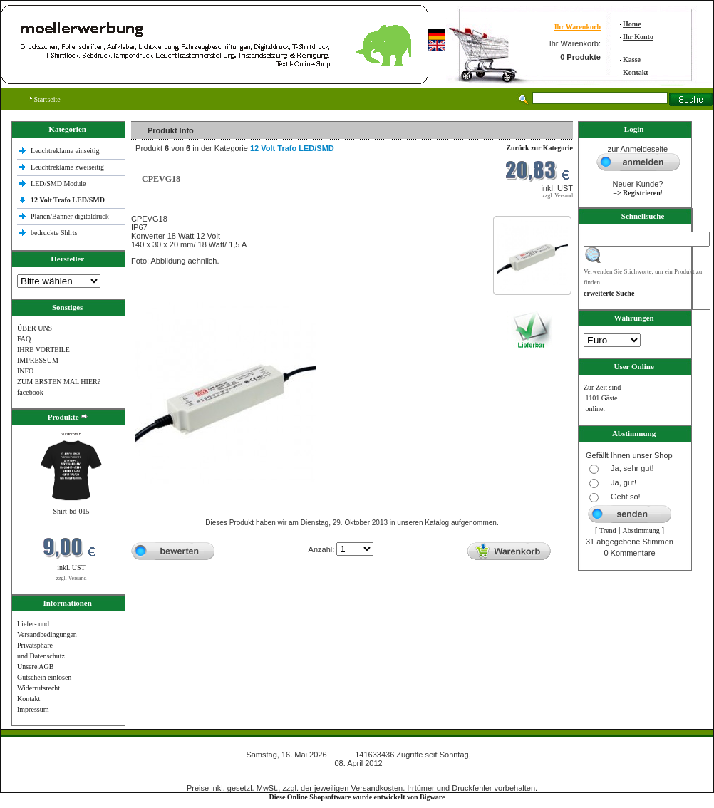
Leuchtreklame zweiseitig (68, 167)
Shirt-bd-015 (71, 511)
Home (632, 24)
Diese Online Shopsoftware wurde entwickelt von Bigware (357, 797)
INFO (25, 371)
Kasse (632, 59)
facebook (30, 392)
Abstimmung (641, 530)
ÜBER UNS (34, 328)
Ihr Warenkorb (577, 27)
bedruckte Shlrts (54, 233)
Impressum (32, 709)
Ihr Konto (638, 37)
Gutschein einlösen (44, 677)
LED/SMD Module (58, 183)
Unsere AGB (35, 666)
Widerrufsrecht (38, 688)
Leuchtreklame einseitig (66, 151)
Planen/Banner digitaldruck (70, 216)
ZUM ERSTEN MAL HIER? (58, 381)
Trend (607, 530)
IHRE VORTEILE (43, 349)
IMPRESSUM (37, 360)
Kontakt (635, 72)
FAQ (24, 339)
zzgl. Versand (71, 578)
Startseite (45, 99)
